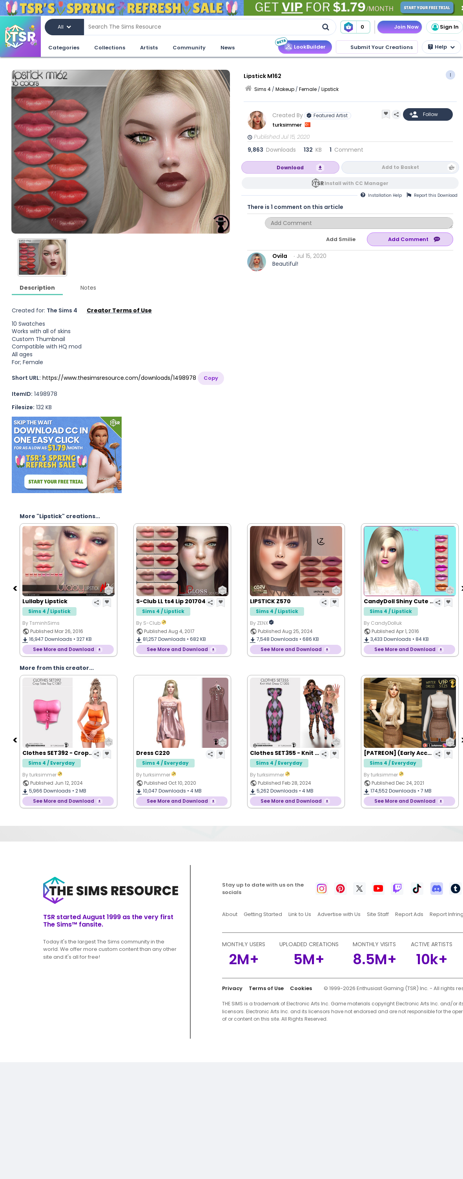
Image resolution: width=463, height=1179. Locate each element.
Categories (63, 47)
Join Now (406, 27)
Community (189, 47)
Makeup (284, 89)
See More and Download (63, 649)
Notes (88, 288)
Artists (149, 47)
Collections (109, 47)
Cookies (301, 988)
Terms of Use (266, 988)
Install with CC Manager (356, 183)
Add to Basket (400, 167)
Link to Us (299, 914)
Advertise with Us (339, 914)
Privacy (232, 988)
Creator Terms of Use (119, 310)
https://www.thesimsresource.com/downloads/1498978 (119, 378)
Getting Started (263, 914)
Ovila (279, 256)
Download (290, 167)
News (228, 47)
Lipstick (330, 89)
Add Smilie (340, 239)
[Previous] (16, 588)
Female (308, 89)
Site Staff (378, 914)
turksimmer (287, 125)
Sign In (444, 27)
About (229, 914)
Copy (211, 378)
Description (37, 288)
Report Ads (409, 914)
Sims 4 (262, 89)
